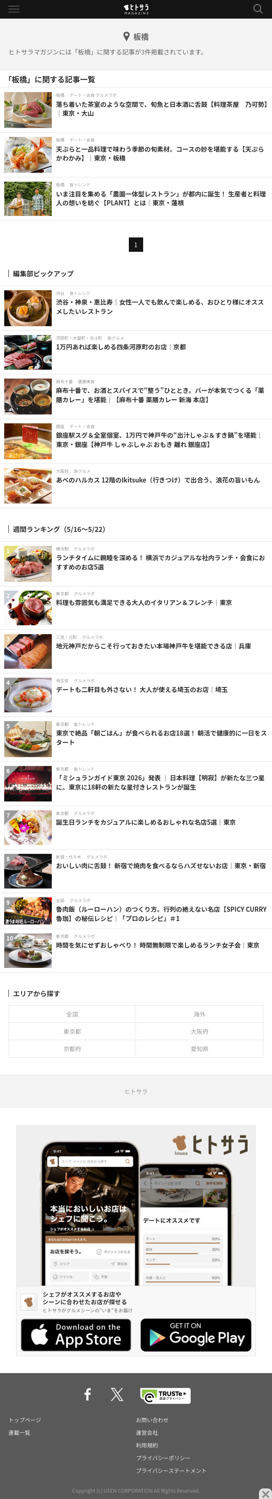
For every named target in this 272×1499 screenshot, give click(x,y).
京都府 (72, 1048)
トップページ (24, 1420)
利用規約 (147, 1445)
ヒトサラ (136, 1091)
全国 (72, 1014)
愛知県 (199, 1048)
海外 (199, 1014)
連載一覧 (19, 1432)
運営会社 (147, 1432)
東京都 (72, 1031)
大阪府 (199, 1031)
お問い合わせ (152, 1420)
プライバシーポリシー (163, 1458)
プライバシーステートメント (171, 1470)
